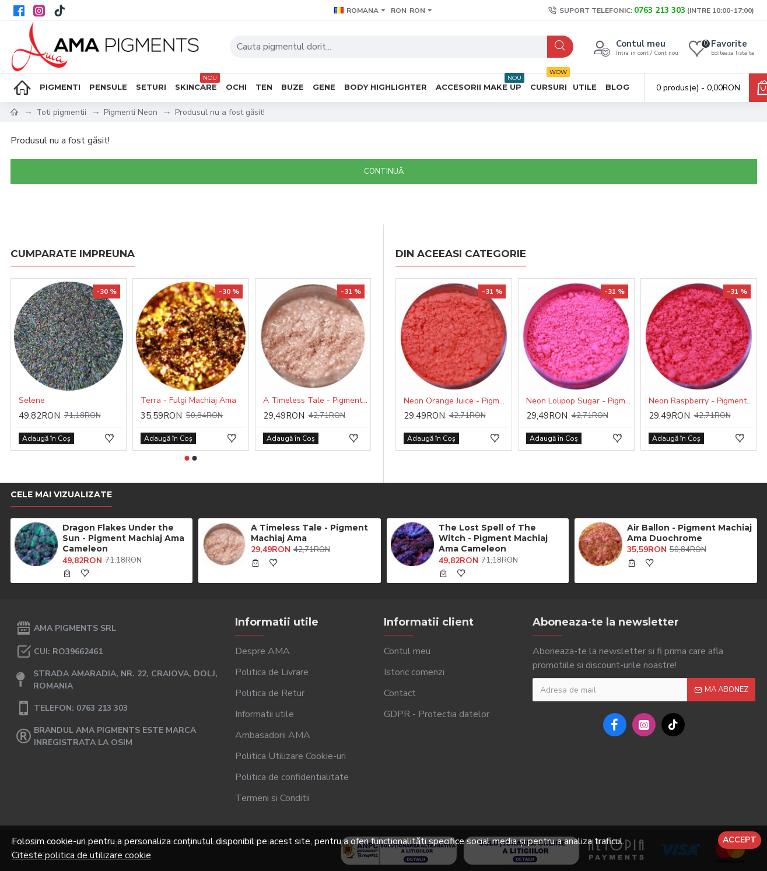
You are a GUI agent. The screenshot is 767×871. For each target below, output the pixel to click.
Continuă (384, 171)
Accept (740, 839)
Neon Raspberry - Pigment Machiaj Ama (701, 401)
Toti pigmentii (61, 112)
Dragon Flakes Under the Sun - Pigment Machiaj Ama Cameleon (123, 538)
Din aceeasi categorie (460, 253)
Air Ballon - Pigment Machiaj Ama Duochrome (689, 532)
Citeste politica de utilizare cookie (81, 855)
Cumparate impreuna (72, 253)
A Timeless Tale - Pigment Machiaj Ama (315, 400)
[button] (187, 458)
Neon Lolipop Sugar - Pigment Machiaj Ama (578, 401)
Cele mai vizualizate (61, 495)
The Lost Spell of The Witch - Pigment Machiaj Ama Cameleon (493, 538)
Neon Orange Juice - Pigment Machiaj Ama (456, 401)
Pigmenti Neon (130, 112)
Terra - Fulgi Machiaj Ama (188, 400)
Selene (32, 400)
